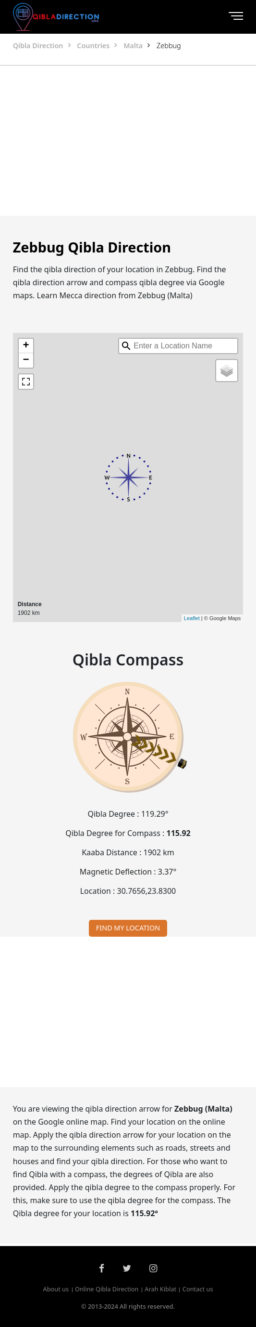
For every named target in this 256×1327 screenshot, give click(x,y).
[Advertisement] (128, 140)
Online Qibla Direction (107, 1289)
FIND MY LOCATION (128, 927)
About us (56, 1289)
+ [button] (26, 346)
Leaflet (192, 618)
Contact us (198, 1289)
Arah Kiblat (160, 1289)
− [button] (26, 360)
